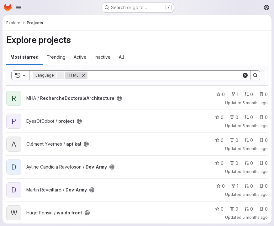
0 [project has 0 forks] (234, 117)
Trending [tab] (56, 57)
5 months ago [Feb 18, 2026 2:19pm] (255, 171)
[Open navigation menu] (18, 8)
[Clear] (245, 75)
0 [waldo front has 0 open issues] (263, 209)
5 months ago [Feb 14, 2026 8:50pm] (255, 217)
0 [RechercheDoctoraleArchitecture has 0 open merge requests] (249, 94)
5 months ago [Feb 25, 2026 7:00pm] (255, 194)
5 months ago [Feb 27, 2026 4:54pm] (255, 102)
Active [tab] (80, 57)
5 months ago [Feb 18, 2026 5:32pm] (255, 148)
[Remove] (83, 75)
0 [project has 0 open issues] (263, 117)
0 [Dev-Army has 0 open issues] (263, 163)
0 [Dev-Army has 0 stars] (219, 163)
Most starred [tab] (24, 57)
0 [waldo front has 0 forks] (234, 209)
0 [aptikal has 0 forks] (234, 140)
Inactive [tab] (103, 57)
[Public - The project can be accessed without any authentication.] (119, 98)
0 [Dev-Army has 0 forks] (234, 163)
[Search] (164, 75)
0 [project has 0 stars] (219, 117)
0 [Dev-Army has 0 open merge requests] (249, 163)
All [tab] (121, 57)
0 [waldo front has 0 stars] (219, 209)
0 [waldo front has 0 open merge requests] (249, 209)
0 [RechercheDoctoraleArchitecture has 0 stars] (220, 94)
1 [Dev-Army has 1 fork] (234, 186)
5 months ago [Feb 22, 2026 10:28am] (255, 125)
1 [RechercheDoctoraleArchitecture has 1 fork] (234, 94)
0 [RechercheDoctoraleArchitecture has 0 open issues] (263, 94)
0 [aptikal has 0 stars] (219, 140)
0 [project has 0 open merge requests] (249, 117)
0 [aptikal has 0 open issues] (263, 140)
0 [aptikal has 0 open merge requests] (249, 140)
